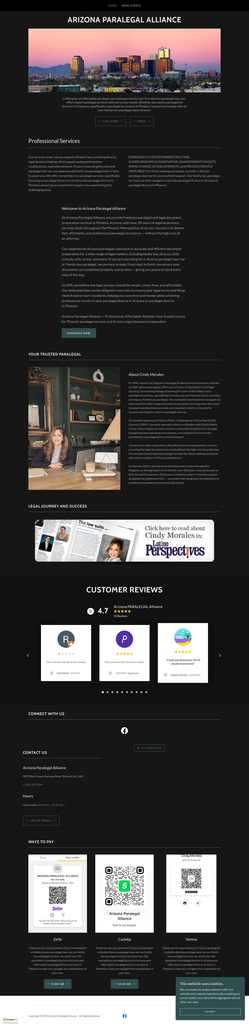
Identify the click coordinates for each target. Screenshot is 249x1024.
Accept (210, 1011)
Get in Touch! (41, 820)
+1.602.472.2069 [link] (33, 784)
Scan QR (124, 983)
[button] (64, 805)
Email (141, 121)
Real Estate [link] (131, 5)
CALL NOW (110, 121)
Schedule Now (79, 333)
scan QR (57, 983)
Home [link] (112, 5)
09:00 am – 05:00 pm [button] (50, 804)
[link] (124, 731)
